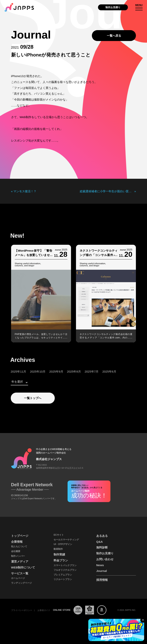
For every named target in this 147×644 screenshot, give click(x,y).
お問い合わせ (105, 559)
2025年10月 (30, 371)
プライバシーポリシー (21, 610)
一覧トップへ (25, 398)
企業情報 (17, 541)
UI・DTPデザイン (63, 544)
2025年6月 (102, 371)
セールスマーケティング (66, 539)
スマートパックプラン (65, 565)
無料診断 (102, 547)
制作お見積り (112, 7)
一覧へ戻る (114, 35)
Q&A (99, 541)
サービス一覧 (19, 573)
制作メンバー (18, 556)
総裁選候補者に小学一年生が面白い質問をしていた (107, 191)
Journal (101, 570)
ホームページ (18, 578)
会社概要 (15, 551)
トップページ (19, 535)
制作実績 (59, 554)
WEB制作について (23, 567)
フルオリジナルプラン (65, 570)
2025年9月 (49, 371)
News (100, 565)
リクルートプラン (63, 579)
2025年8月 (67, 371)
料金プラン (61, 560)
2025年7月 (84, 371)
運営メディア (19, 561)
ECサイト (59, 535)
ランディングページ (21, 583)
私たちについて (19, 546)
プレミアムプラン (63, 574)
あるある (102, 535)
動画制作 (58, 549)
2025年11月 (11, 371)
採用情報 (102, 579)
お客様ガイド (44, 610)
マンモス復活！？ (24, 191)
